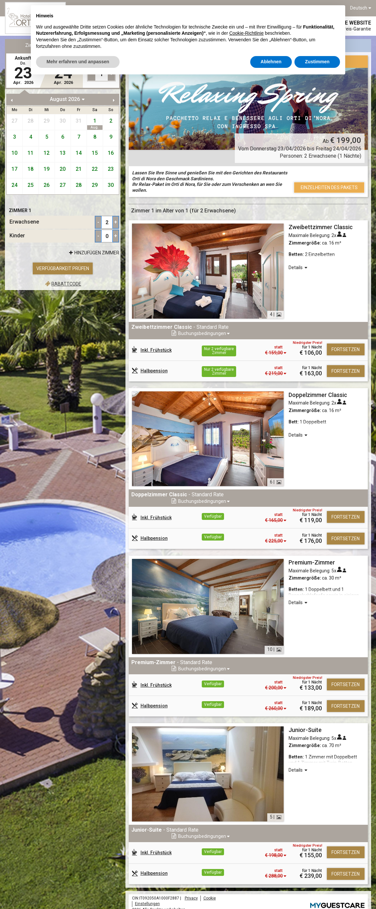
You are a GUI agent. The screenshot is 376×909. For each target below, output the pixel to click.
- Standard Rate (180, 327)
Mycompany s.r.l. (349, 893)
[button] (330, 327)
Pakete (91, 45)
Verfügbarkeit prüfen (62, 268)
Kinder (17, 236)
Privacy (191, 873)
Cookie (209, 873)
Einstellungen (147, 878)
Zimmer (34, 45)
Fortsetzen (345, 343)
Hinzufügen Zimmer (93, 253)
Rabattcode (62, 284)
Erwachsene (24, 222)
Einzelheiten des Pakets (329, 187)
